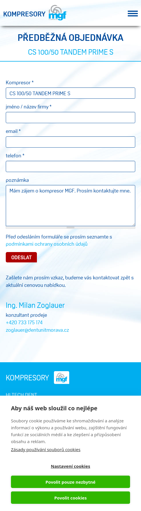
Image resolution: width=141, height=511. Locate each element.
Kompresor (19, 82)
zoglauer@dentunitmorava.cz (37, 330)
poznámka (17, 180)
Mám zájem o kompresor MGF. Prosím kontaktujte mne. (70, 205)
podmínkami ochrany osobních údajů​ (46, 244)
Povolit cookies (70, 498)
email (13, 131)
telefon (15, 155)
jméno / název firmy (28, 106)
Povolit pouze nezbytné (70, 482)
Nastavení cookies (70, 466)
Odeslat (21, 257)
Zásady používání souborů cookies (45, 449)
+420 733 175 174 (24, 322)
